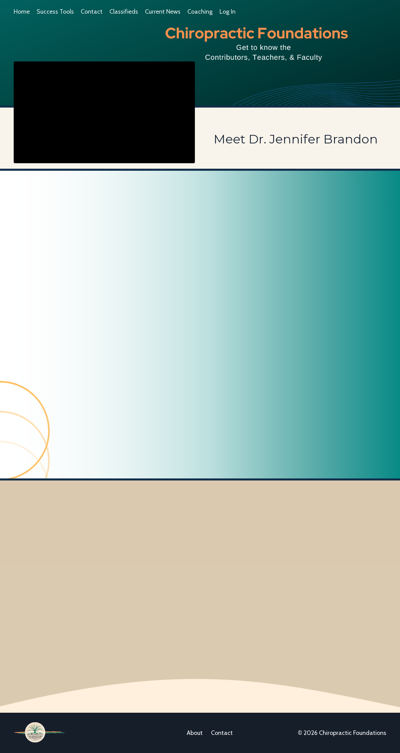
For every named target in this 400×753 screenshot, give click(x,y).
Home (22, 11)
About (195, 733)
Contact (92, 11)
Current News (163, 11)
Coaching (200, 11)
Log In (227, 11)
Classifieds (123, 11)
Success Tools (55, 11)
